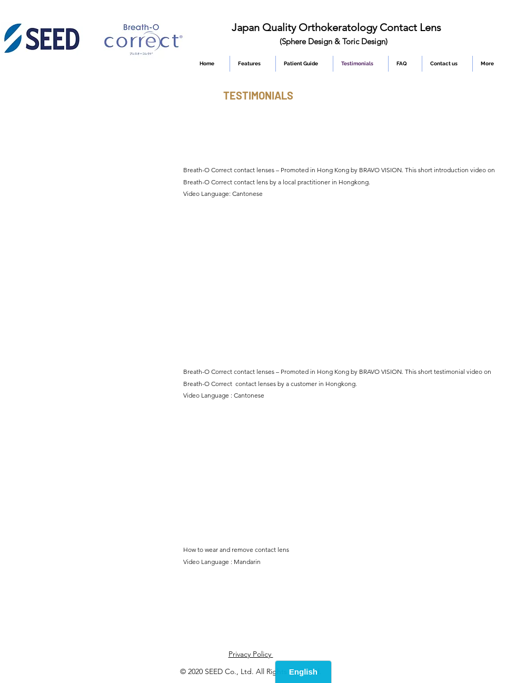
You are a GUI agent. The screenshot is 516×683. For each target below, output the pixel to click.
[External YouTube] (96, 194)
